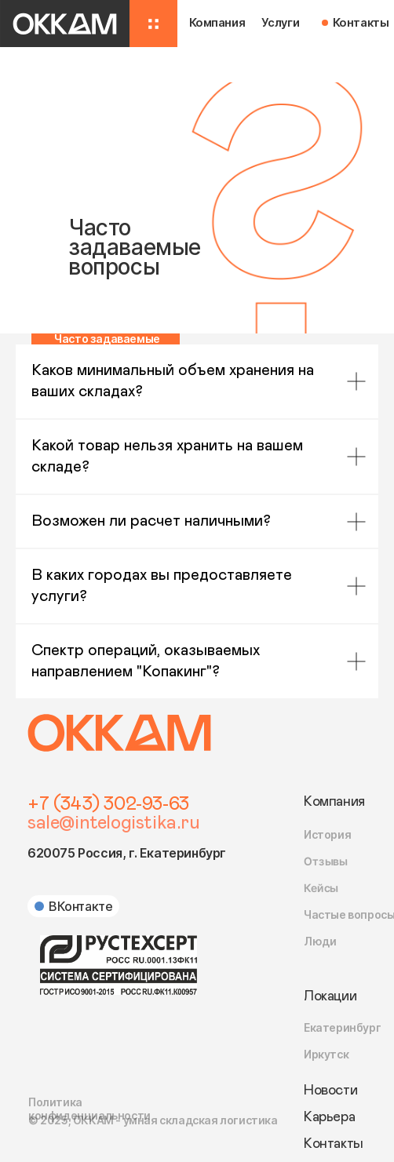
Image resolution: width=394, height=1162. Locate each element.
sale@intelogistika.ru (113, 823)
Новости (330, 1091)
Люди (320, 941)
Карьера (329, 1117)
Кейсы (321, 888)
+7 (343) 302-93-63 (108, 804)
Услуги (280, 23)
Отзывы (326, 861)
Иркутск (326, 1054)
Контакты (361, 23)
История (327, 834)
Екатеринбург (342, 1027)
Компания (334, 802)
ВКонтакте (80, 906)
